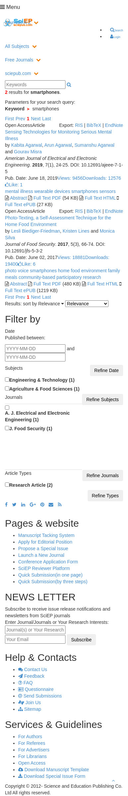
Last (46, 118)
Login (115, 36)
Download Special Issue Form (51, 776)
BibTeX (94, 125)
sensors (107, 191)
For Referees (31, 743)
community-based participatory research (59, 277)
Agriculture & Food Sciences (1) (44, 389)
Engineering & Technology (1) (41, 380)
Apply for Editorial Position (45, 542)
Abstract (18, 198)
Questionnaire (36, 689)
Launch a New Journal (41, 555)
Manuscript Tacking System (46, 535)
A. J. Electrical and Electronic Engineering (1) (37, 416)
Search (116, 30)
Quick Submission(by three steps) (52, 581)
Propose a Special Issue (43, 548)
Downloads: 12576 (102, 178)
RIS (79, 125)
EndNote (114, 125)
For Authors (30, 736)
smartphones (84, 191)
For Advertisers (33, 749)
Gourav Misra (28, 151)
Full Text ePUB (20, 204)
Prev (20, 118)
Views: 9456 (70, 178)
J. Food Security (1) (30, 428)
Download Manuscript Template (53, 769)
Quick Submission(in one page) (50, 575)
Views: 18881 (71, 257)
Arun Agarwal (58, 145)
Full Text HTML (100, 198)
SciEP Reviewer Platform (44, 568)
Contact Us (32, 669)
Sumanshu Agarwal (94, 145)
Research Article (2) (31, 485)
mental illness (19, 191)
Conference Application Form (48, 561)
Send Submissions (40, 696)
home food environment (82, 270)
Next (36, 118)
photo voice (17, 270)
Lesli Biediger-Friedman (35, 231)
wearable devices (51, 191)
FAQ (25, 682)
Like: (13, 184)
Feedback (31, 676)
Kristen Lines (76, 231)
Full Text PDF (47, 198)
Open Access (32, 763)
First (9, 118)
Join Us (29, 702)
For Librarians (32, 756)
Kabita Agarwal (26, 145)
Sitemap (29, 709)
